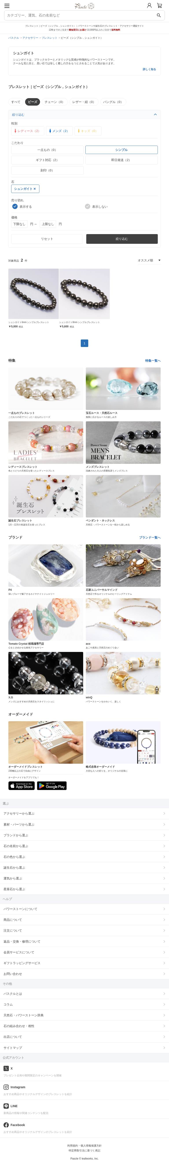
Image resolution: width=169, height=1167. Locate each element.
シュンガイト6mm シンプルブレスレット (28, 322)
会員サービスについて (19, 952)
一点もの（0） (47, 150)
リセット (47, 238)
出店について (13, 1037)
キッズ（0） (87, 131)
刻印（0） (47, 170)
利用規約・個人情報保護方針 (84, 1145)
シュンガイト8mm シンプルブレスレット (79, 322)
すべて (15, 102)
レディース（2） (27, 131)
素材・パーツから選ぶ (19, 824)
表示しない (96, 206)
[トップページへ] (84, 10)
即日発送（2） (121, 160)
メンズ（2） (59, 131)
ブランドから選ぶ (16, 835)
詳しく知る (149, 69)
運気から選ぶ (13, 878)
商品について (13, 919)
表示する (22, 206)
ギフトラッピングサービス (22, 963)
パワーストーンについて (20, 909)
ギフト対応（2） (47, 160)
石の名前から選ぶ (16, 846)
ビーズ (32, 102)
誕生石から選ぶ (14, 867)
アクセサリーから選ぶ (19, 813)
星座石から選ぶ (14, 889)
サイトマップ (13, 1048)
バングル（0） (113, 102)
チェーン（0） (55, 102)
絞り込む (84, 114)
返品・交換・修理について (22, 941)
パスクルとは (13, 993)
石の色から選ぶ (14, 857)
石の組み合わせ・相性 (19, 1026)
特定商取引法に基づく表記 (84, 1150)
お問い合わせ (13, 974)
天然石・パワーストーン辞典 (24, 1015)
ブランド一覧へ (150, 537)
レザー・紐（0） (84, 102)
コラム (8, 1004)
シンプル (121, 150)
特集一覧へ (153, 360)
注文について (13, 930)
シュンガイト (25, 189)
